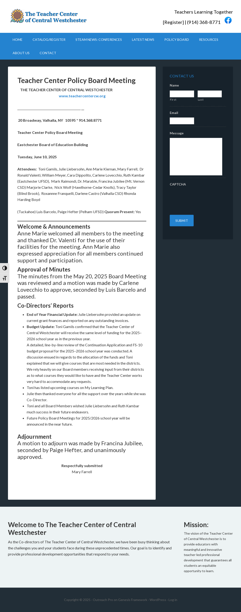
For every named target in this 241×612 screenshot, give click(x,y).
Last (201, 99)
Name (174, 85)
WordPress (158, 600)
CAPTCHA (178, 184)
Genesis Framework (132, 600)
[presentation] (205, 198)
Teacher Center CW (48, 16)
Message (177, 133)
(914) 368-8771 (204, 22)
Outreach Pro (103, 600)
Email (174, 113)
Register (173, 22)
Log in (173, 600)
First (173, 99)
